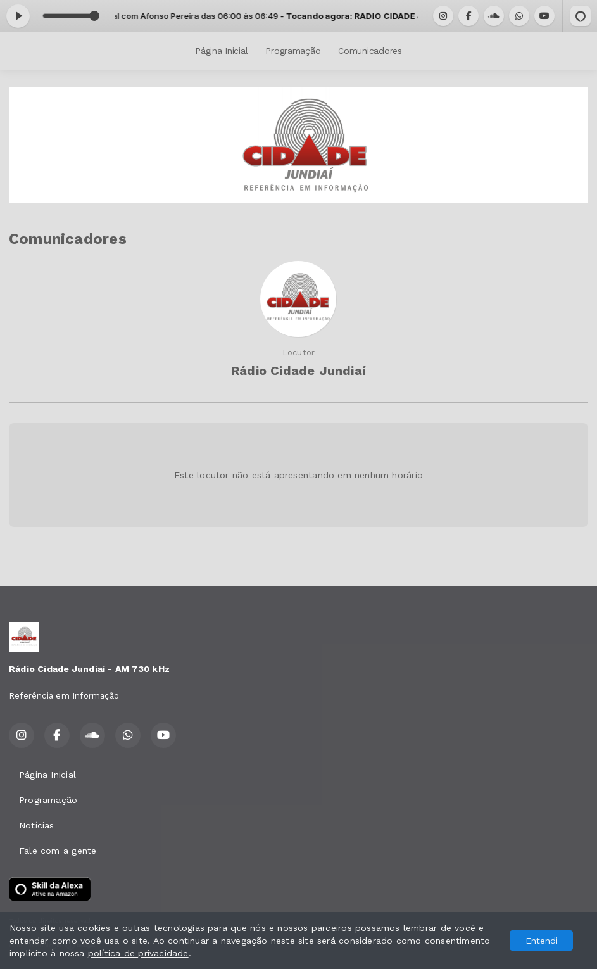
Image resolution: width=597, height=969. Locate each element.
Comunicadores (369, 51)
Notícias (36, 825)
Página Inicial (221, 51)
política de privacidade (138, 953)
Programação (292, 51)
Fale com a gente (57, 851)
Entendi (541, 940)
